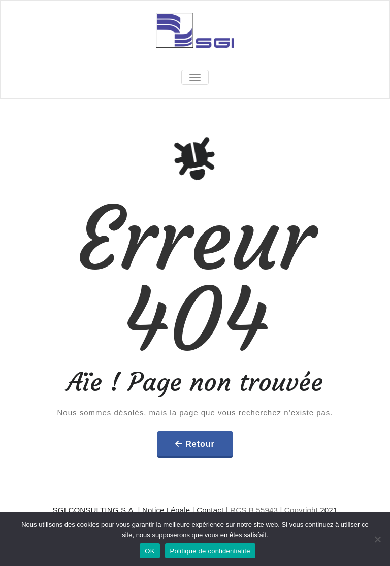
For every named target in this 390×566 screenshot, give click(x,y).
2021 (328, 510)
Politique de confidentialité (210, 551)
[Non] (377, 539)
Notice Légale (166, 510)
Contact (210, 510)
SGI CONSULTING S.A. (94, 510)
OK (149, 551)
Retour (200, 444)
